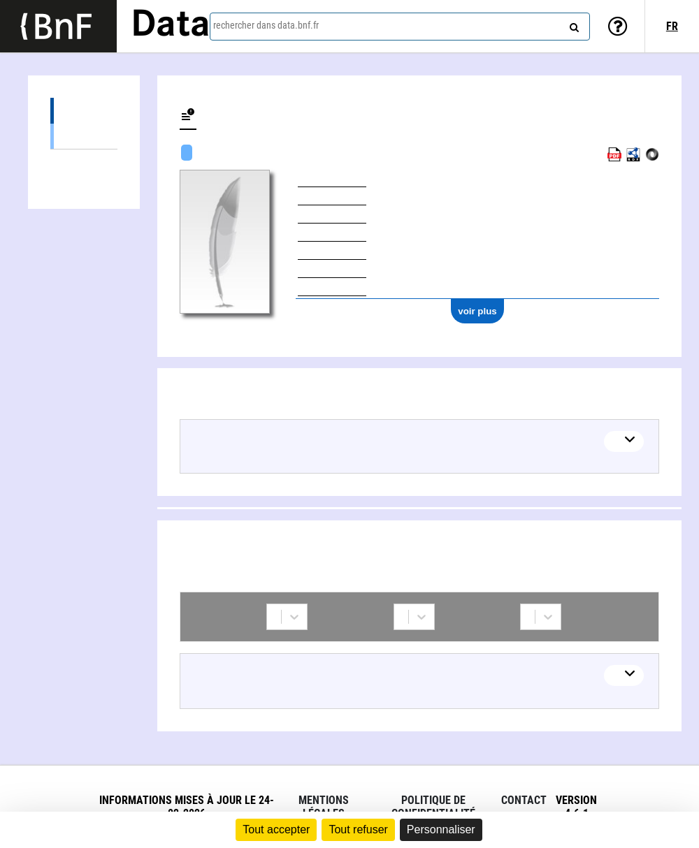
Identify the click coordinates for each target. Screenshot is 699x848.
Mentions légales (323, 807)
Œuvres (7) (83, 111)
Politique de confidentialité (433, 807)
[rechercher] (572, 24)
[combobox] (400, 27)
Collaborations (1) (83, 162)
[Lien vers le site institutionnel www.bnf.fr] (58, 26)
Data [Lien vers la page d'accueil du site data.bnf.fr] (170, 25)
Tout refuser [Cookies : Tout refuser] (358, 829)
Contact (524, 800)
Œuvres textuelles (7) (83, 136)
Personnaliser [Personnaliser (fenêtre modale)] (441, 829)
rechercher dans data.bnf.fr (266, 25)
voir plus (477, 311)
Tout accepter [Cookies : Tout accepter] (276, 829)
